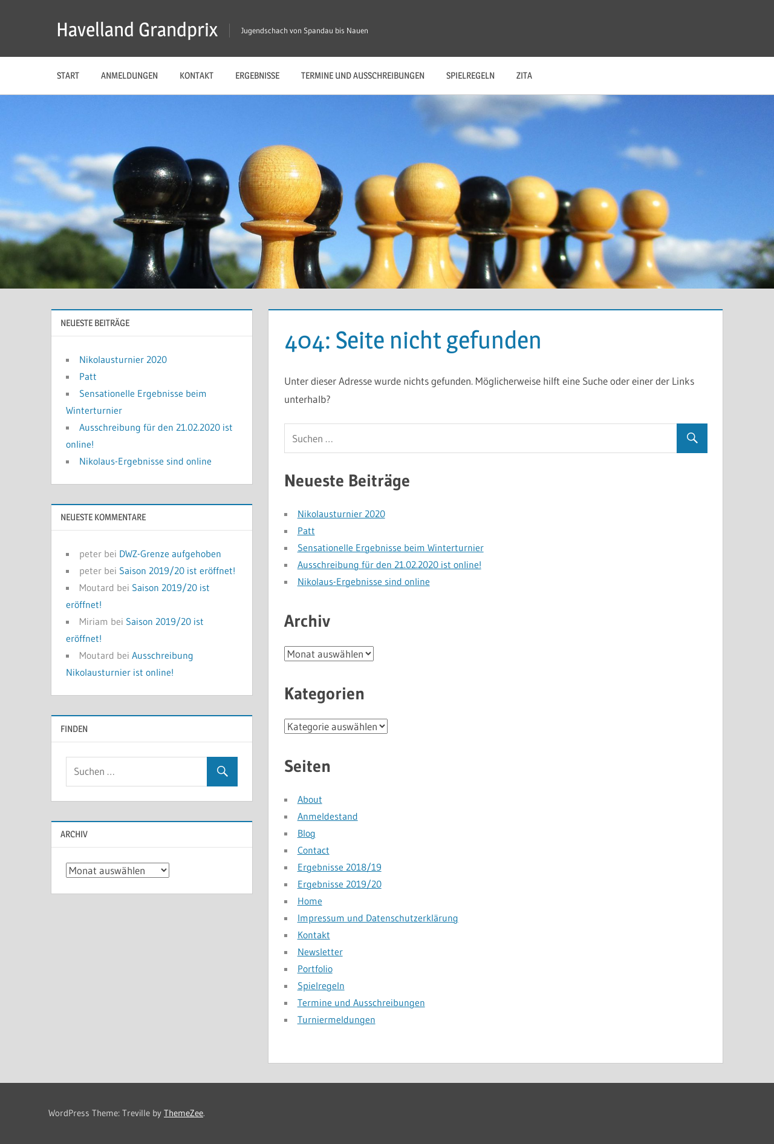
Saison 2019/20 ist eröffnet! (177, 570)
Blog (307, 833)
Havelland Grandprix (137, 29)
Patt (306, 531)
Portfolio (315, 969)
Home (310, 901)
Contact (314, 850)
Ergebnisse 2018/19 (340, 867)
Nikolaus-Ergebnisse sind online (364, 581)
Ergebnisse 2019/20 (340, 884)
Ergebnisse (257, 75)
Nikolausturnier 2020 (341, 514)
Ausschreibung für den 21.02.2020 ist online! (389, 564)
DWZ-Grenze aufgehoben (170, 553)
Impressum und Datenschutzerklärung (378, 918)
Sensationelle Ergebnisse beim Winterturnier (391, 547)
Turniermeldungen (337, 1019)
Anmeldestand (328, 816)
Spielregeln (470, 75)
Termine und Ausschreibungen (362, 75)
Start (68, 75)
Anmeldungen (129, 75)
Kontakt (196, 75)
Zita (524, 75)
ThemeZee (183, 1113)
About (310, 799)
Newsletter (320, 952)
